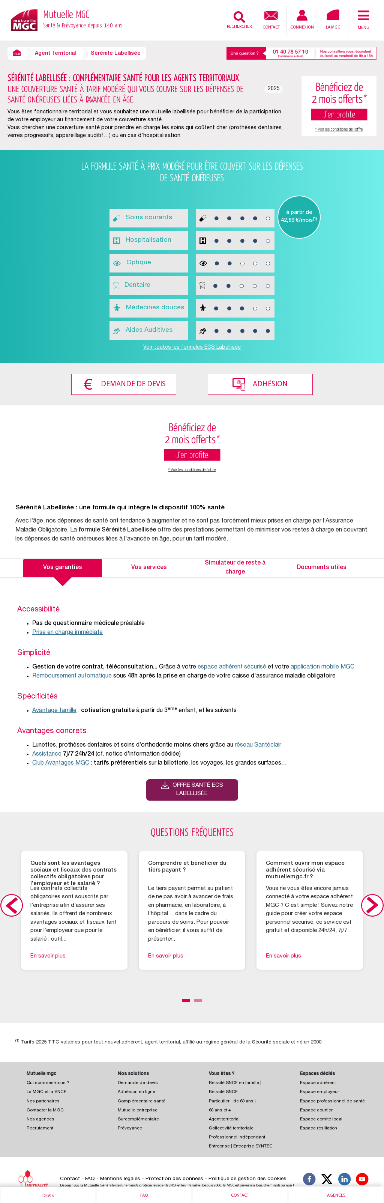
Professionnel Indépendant (237, 1137)
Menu (363, 19)
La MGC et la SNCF (46, 1091)
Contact (271, 19)
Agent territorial (224, 1119)
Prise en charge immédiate (67, 632)
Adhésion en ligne (136, 1091)
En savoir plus (48, 955)
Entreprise (219, 1146)
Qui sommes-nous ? (48, 1082)
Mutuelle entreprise (138, 1110)
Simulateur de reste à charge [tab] (235, 567)
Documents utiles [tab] (321, 567)
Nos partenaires (43, 1100)
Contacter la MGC (45, 1110)
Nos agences (40, 1119)
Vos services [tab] (149, 567)
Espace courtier (316, 1110)
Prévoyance (130, 1128)
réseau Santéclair (258, 745)
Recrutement (40, 1128)
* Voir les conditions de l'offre (339, 129)
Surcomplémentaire (138, 1119)
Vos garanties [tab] (62, 567)
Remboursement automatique (72, 676)
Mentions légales (120, 1178)
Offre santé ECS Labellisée (197, 789)
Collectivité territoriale (231, 1128)
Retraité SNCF (223, 1091)
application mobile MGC (322, 667)
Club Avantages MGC (60, 763)
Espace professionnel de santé (332, 1100)
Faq (144, 1195)
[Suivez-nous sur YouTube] (362, 1179)
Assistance (47, 754)
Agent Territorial (55, 53)
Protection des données (174, 1178)
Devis (48, 1196)
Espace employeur (319, 1091)
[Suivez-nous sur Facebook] (309, 1179)
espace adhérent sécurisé (232, 667)
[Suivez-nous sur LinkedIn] (344, 1179)
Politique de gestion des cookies (247, 1178)
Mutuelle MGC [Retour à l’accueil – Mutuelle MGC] (83, 20)
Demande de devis (132, 383)
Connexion (302, 20)
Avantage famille (54, 710)
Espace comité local (321, 1119)
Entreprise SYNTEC (253, 1146)
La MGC (333, 19)
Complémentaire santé (141, 1100)
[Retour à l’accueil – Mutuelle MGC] (24, 19)
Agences (336, 1195)
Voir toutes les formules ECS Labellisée (192, 347)
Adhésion (271, 383)
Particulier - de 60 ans (231, 1100)
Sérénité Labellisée (116, 53)
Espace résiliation (318, 1128)
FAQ (90, 1178)
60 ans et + (220, 1110)
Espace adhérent (318, 1082)
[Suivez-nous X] (327, 1179)
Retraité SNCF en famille (234, 1082)
